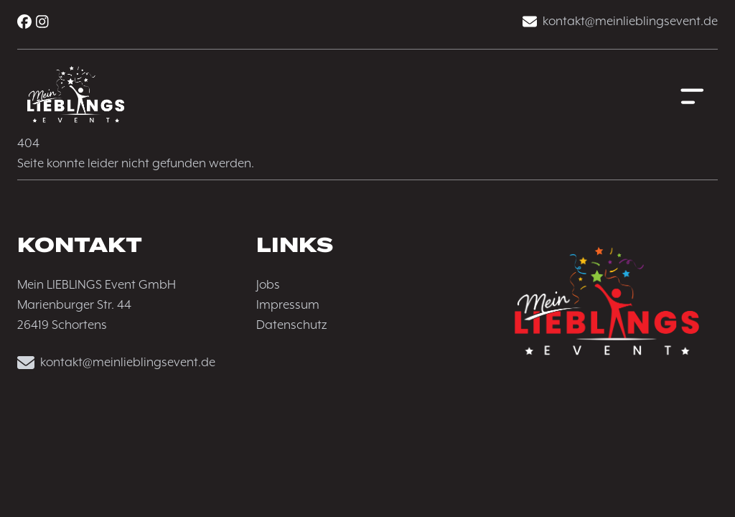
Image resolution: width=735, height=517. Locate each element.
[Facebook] (24, 21)
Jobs (268, 285)
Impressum (287, 305)
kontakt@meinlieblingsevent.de (620, 21)
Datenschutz (291, 325)
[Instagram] (42, 21)
